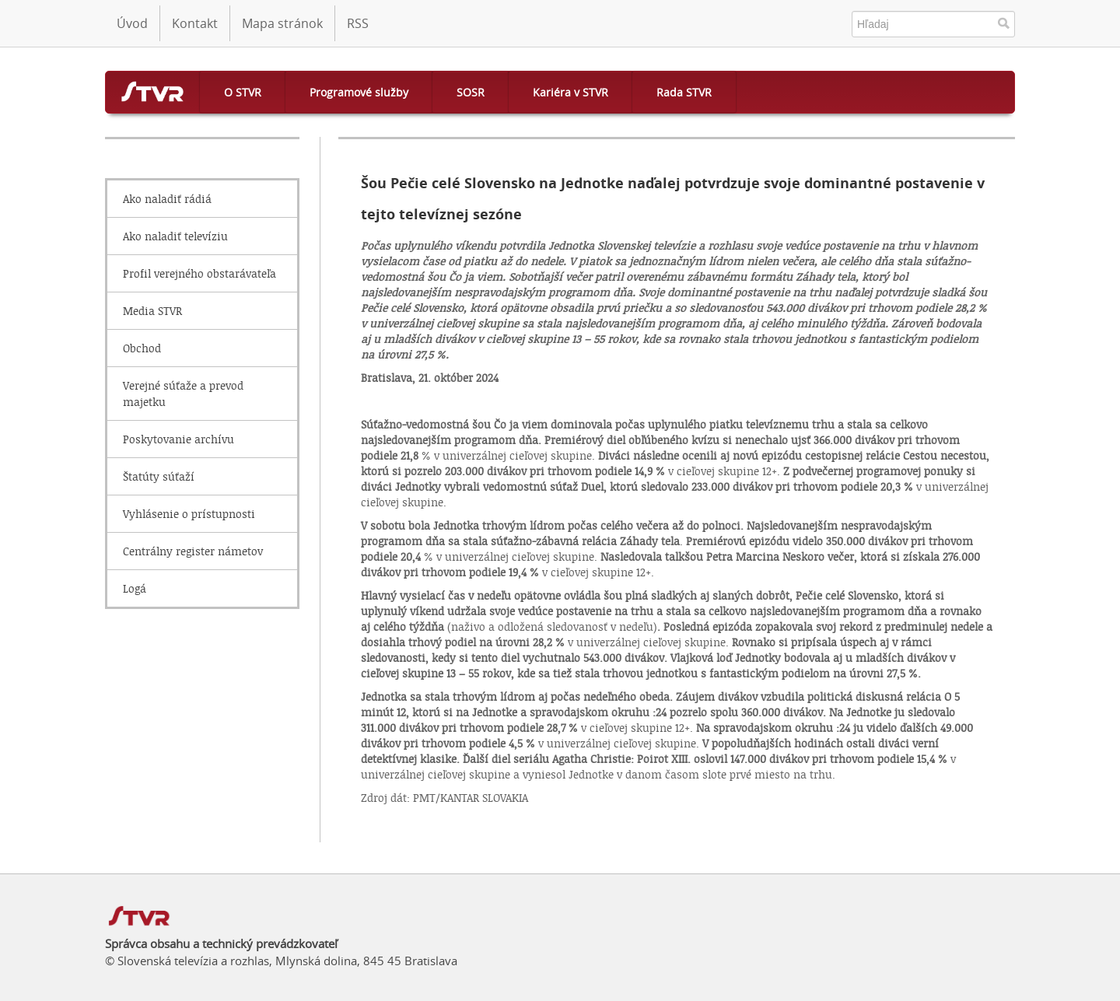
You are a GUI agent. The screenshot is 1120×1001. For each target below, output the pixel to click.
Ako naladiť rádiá (167, 198)
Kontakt (195, 23)
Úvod (132, 23)
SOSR (471, 92)
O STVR (242, 92)
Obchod (142, 348)
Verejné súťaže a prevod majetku (183, 393)
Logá (134, 588)
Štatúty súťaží (158, 476)
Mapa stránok (282, 23)
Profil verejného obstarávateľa (199, 273)
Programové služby (359, 92)
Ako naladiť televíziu (175, 236)
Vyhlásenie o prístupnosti (189, 513)
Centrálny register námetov (193, 551)
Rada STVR (684, 92)
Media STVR (152, 310)
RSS (358, 23)
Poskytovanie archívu (178, 439)
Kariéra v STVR (570, 92)
